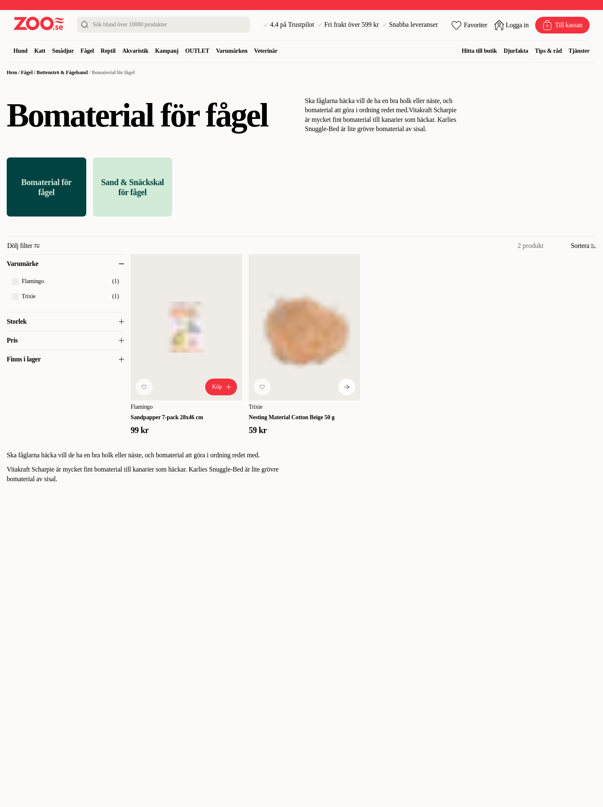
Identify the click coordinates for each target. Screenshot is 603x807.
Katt (40, 51)
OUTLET (197, 51)
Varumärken (231, 51)
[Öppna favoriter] (469, 25)
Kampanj (166, 51)
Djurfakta (516, 51)
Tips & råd (548, 51)
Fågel (87, 51)
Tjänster (579, 51)
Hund (20, 51)
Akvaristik (135, 51)
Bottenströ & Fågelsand (62, 72)
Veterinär (266, 51)
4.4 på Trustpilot (288, 24)
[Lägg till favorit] (144, 387)
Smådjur (63, 51)
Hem (12, 72)
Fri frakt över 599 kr (348, 24)
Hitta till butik (479, 51)
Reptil (108, 51)
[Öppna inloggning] (511, 25)
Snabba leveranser (410, 24)
